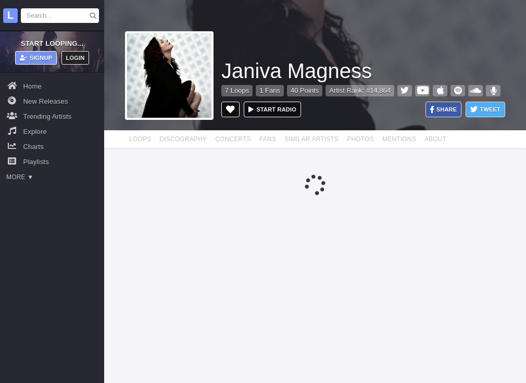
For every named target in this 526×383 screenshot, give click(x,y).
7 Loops (237, 90)
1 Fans (269, 90)
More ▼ (19, 177)
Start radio (272, 109)
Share (443, 109)
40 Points (305, 90)
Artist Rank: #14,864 (360, 90)
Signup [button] (36, 58)
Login (75, 58)
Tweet (485, 109)
